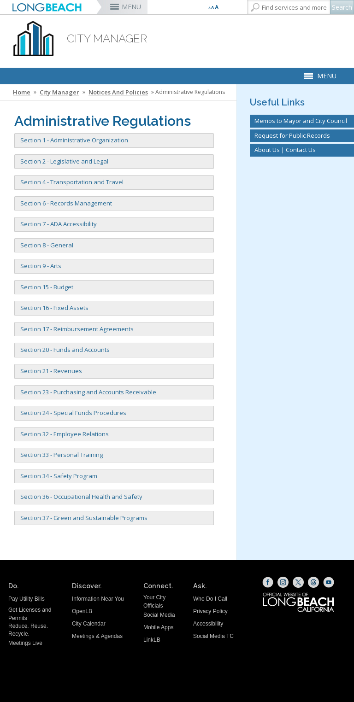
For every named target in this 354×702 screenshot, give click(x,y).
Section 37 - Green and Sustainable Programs (84, 518)
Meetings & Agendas (97, 636)
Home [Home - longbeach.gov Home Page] (21, 92)
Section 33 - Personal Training (61, 454)
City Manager (59, 92)
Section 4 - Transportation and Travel (72, 182)
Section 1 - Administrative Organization (74, 140)
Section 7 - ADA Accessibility (58, 224)
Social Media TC (213, 636)
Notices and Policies (118, 92)
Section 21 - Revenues (51, 371)
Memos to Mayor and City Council (300, 121)
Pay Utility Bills (26, 599)
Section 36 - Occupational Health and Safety (81, 496)
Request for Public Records (292, 135)
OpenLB (82, 611)
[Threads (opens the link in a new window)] (313, 582)
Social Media (159, 615)
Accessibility (208, 623)
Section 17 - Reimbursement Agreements (77, 329)
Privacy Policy (210, 611)
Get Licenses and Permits (29, 614)
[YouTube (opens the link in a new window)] (328, 582)
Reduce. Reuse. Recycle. (28, 630)
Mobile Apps (158, 627)
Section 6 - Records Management (66, 203)
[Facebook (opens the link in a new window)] (267, 582)
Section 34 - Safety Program (58, 476)
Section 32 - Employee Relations (64, 434)
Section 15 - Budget (46, 287)
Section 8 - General (46, 245)
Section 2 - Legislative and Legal (64, 161)
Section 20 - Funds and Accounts (65, 349)
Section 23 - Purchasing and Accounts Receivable (88, 392)
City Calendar (89, 623)
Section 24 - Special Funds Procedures (73, 413)
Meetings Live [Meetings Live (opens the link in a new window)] (25, 643)
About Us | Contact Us (285, 150)
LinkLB (151, 640)
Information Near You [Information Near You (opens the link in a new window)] (98, 599)
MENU (131, 6)
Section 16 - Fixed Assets (54, 308)
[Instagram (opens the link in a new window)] (283, 582)
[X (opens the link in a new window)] (298, 582)
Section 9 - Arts (40, 266)
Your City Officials (154, 601)
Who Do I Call (210, 599)
